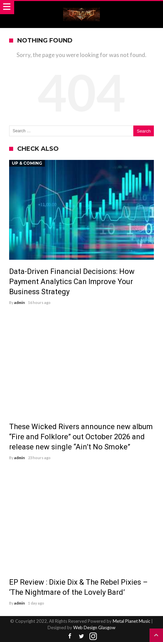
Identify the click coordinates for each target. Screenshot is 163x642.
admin (19, 302)
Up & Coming (27, 163)
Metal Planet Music (131, 621)
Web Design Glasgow (94, 627)
